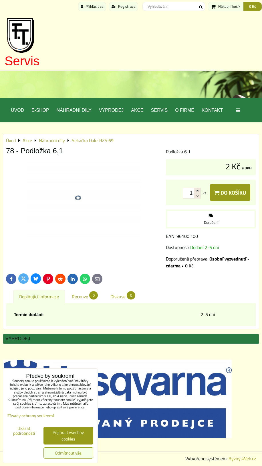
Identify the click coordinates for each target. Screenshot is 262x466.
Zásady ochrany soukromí (30, 415)
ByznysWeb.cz (242, 458)
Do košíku (230, 192)
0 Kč (252, 6)
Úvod (17, 110)
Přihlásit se (92, 6)
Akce (137, 110)
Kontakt (212, 110)
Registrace (124, 6)
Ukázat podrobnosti (24, 431)
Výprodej (111, 110)
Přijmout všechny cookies (68, 435)
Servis (22, 61)
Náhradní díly (74, 110)
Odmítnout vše (68, 453)
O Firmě (184, 110)
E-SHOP (40, 110)
